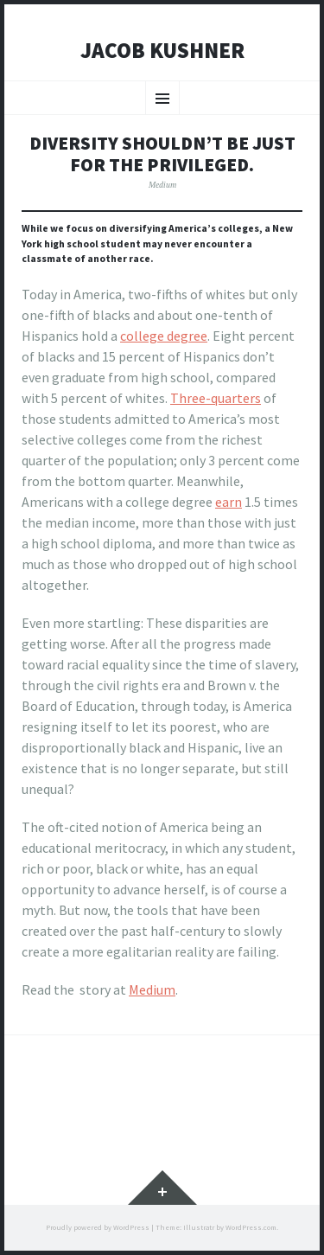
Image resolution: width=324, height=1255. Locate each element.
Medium (162, 184)
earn (228, 501)
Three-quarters (215, 398)
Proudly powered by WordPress (97, 1227)
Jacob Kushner (162, 51)
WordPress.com (251, 1227)
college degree (163, 335)
